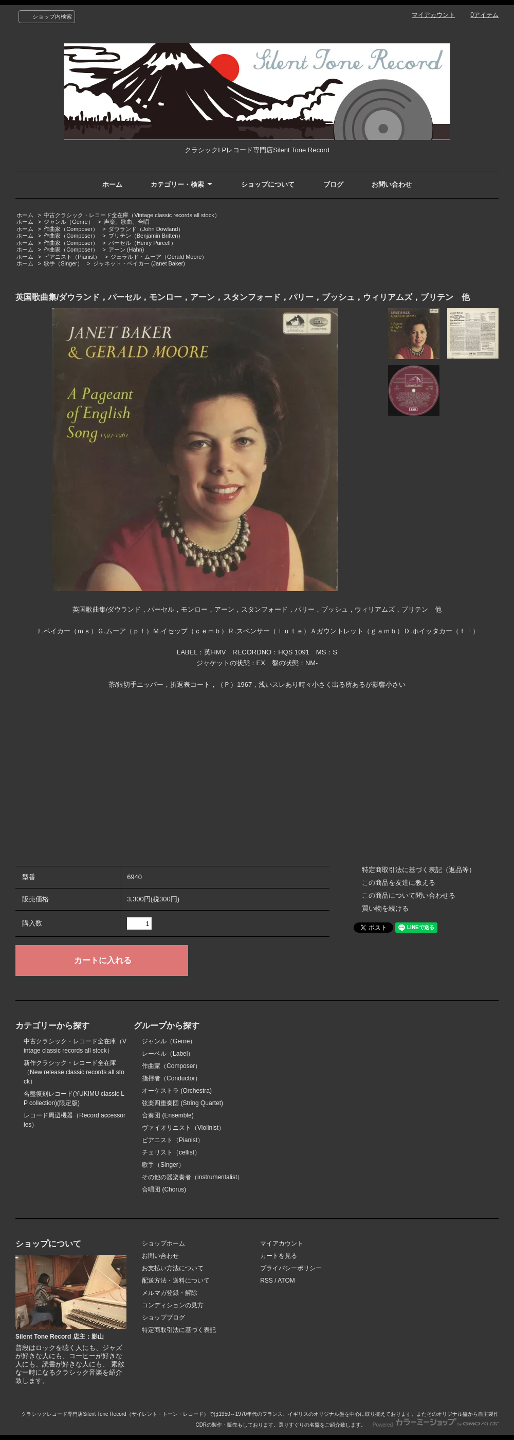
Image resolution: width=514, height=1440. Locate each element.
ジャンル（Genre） (69, 222)
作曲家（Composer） (71, 229)
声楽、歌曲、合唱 (126, 222)
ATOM (286, 1280)
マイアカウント (433, 15)
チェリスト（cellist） (171, 1152)
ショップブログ (163, 1317)
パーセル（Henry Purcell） (142, 243)
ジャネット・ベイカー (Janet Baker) (139, 263)
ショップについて (268, 184)
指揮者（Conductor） (171, 1078)
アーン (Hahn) (126, 249)
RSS (266, 1280)
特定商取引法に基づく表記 (179, 1330)
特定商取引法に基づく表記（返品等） (418, 870)
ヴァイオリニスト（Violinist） (183, 1127)
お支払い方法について (173, 1268)
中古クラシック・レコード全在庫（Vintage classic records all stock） (131, 215)
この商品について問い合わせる (408, 895)
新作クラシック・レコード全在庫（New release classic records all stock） (74, 1072)
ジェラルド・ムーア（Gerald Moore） (159, 257)
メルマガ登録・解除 (169, 1292)
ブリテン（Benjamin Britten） (146, 236)
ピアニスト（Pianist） (72, 257)
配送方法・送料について (176, 1280)
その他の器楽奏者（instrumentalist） (192, 1177)
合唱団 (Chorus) (164, 1189)
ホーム (112, 184)
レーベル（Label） (168, 1053)
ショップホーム (163, 1243)
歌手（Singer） (63, 263)
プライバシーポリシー (291, 1268)
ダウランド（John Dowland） (146, 229)
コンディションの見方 (173, 1305)
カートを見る (278, 1255)
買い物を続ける (385, 908)
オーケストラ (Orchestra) (177, 1090)
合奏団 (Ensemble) (168, 1115)
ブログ (333, 184)
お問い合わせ (392, 184)
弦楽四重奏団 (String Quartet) (182, 1103)
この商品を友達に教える (398, 882)
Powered (436, 1425)
